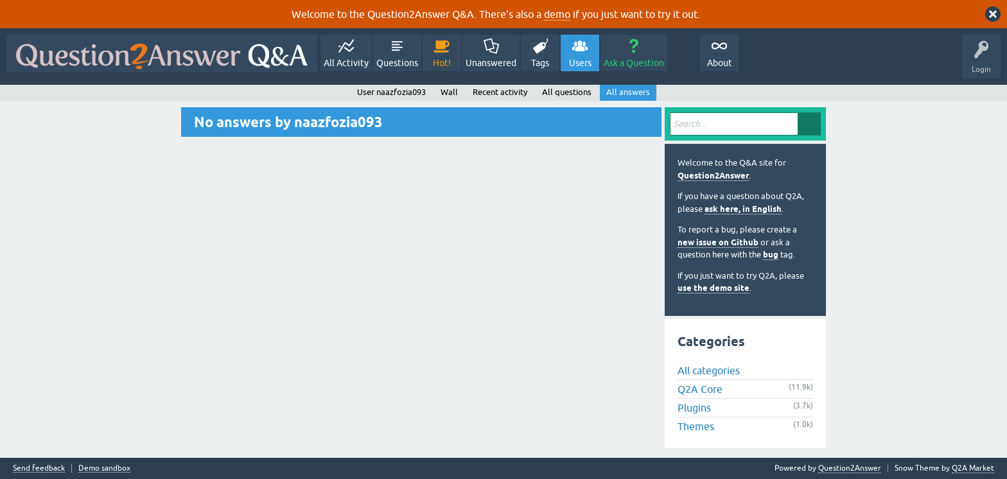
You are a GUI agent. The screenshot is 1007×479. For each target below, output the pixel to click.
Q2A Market (973, 468)
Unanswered (491, 63)
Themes (696, 426)
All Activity (346, 63)
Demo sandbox (104, 468)
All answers (628, 92)
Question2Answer (713, 175)
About (719, 63)
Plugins (694, 408)
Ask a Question (634, 63)
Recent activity (500, 92)
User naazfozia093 (391, 92)
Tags (540, 63)
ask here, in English (743, 209)
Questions (397, 63)
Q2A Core (700, 389)
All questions (566, 92)
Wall (449, 92)
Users (580, 63)
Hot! (442, 63)
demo (557, 14)
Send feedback (39, 468)
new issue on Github (718, 242)
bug (770, 254)
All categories (709, 370)
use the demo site (713, 288)
